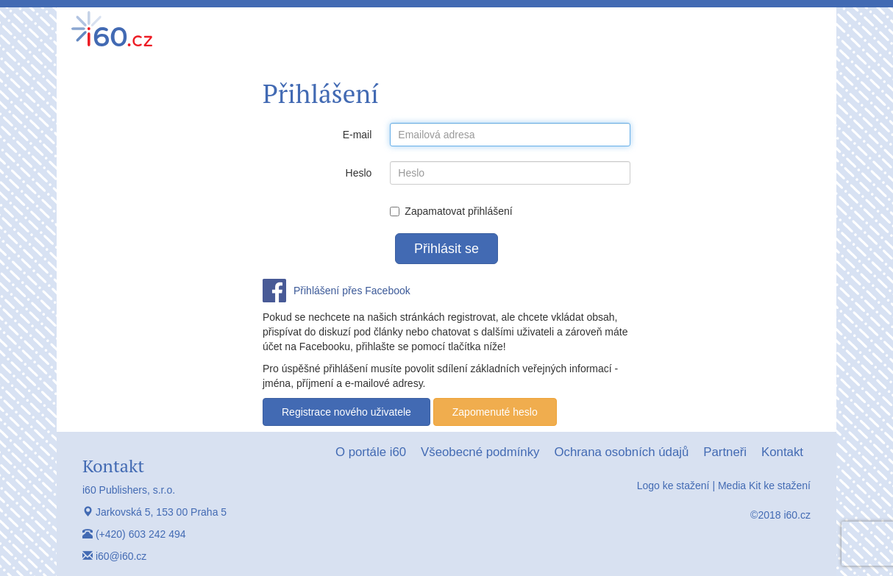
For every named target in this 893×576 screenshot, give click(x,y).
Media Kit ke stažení (764, 485)
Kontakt (782, 452)
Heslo (359, 173)
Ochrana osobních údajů (621, 452)
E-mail (357, 135)
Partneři (725, 452)
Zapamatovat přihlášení (451, 211)
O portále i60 (370, 452)
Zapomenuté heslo (495, 412)
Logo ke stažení (673, 485)
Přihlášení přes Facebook (351, 290)
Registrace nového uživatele (346, 412)
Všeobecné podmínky (480, 452)
